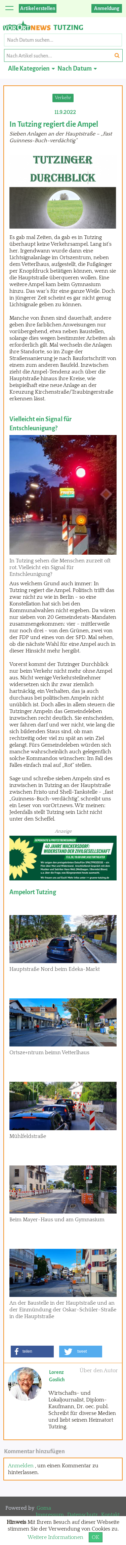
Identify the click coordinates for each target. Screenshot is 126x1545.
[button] (32, 1351)
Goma (44, 1508)
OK (95, 1537)
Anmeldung (106, 8)
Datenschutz (82, 1515)
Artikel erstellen (37, 8)
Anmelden (21, 1466)
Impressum (50, 1515)
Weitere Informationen (55, 1537)
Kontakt (110, 1515)
